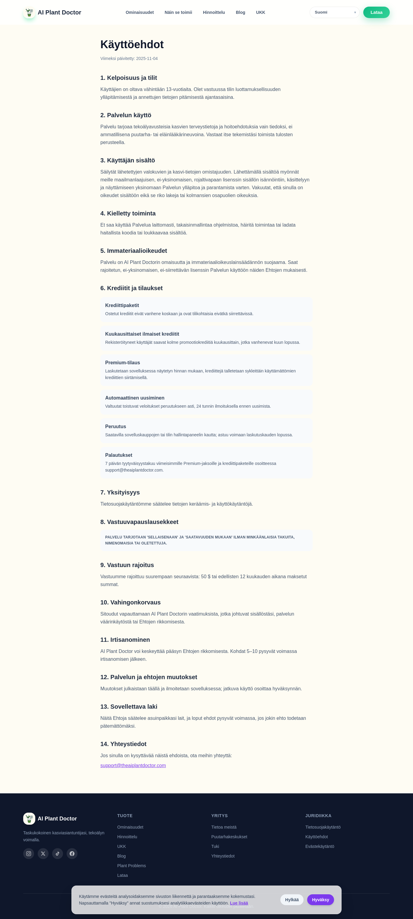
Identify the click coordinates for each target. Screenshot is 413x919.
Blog (240, 12)
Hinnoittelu (214, 12)
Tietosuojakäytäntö (323, 827)
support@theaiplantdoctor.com (133, 765)
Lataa (376, 12)
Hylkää (292, 899)
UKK (260, 12)
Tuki (215, 846)
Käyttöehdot (316, 836)
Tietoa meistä (224, 827)
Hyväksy (320, 899)
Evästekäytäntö (319, 846)
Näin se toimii (178, 12)
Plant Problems (131, 865)
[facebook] (72, 853)
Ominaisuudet (140, 12)
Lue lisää (239, 903)
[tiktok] (57, 853)
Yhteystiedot (223, 856)
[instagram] (28, 853)
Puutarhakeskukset (229, 836)
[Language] (335, 12)
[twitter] (43, 853)
